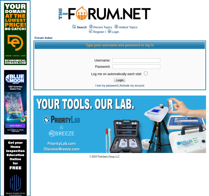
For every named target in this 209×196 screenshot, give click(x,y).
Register (96, 31)
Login (113, 31)
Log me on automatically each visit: (119, 74)
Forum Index (44, 37)
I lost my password (106, 85)
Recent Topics (102, 27)
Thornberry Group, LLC (108, 156)
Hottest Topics (128, 27)
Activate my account (132, 85)
